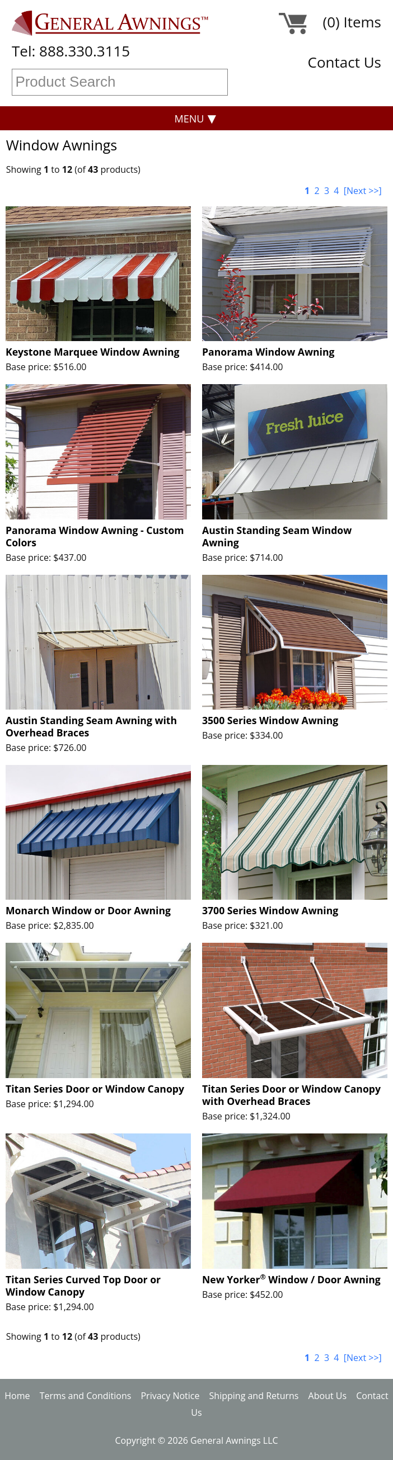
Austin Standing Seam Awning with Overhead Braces (91, 726)
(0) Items (352, 24)
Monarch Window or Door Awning (88, 910)
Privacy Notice (170, 1396)
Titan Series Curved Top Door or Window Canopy (83, 1285)
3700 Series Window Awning (270, 910)
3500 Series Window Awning (270, 720)
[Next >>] (363, 191)
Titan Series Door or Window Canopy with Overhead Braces (291, 1095)
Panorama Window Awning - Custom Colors (95, 536)
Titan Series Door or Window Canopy (95, 1088)
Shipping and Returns (254, 1396)
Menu (189, 118)
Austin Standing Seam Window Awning (277, 536)
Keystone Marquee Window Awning (92, 351)
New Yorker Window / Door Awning (291, 1279)
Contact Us (344, 62)
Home (17, 1396)
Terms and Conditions (86, 1396)
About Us (327, 1396)
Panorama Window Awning (268, 351)
